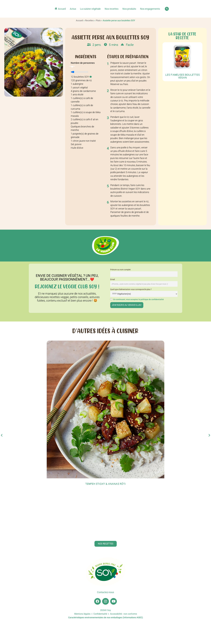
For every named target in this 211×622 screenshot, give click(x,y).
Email (112, 279)
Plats (98, 20)
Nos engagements (150, 9)
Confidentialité (100, 614)
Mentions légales (82, 614)
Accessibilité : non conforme (123, 614)
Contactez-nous (105, 592)
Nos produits (129, 9)
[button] (167, 9)
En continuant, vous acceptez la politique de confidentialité (138, 299)
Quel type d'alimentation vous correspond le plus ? (131, 289)
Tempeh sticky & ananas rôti (105, 484)
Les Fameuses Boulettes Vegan (182, 76)
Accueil (79, 20)
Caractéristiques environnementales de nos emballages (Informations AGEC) (105, 617)
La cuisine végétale (90, 9)
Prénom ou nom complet (120, 269)
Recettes (89, 20)
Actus (73, 9)
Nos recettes (111, 9)
